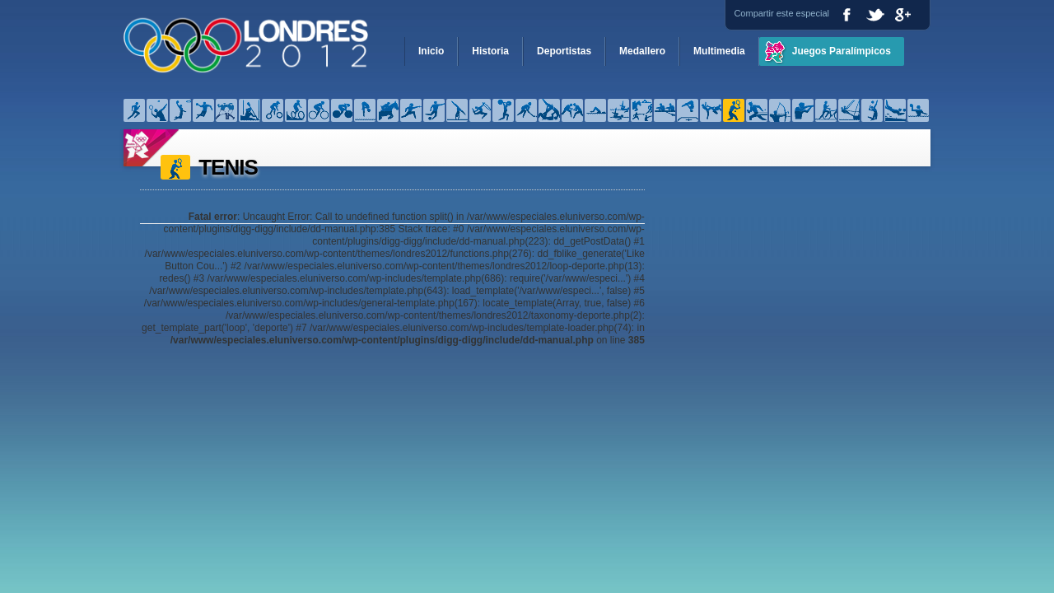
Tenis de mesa (756, 110)
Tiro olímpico (803, 110)
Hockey (526, 110)
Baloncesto (180, 110)
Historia (490, 51)
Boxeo (226, 110)
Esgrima (411, 110)
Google (903, 14)
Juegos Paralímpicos (841, 51)
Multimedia (719, 51)
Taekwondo (710, 110)
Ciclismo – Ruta (341, 110)
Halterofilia (503, 110)
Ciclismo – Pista (318, 110)
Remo (664, 110)
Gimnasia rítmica (480, 110)
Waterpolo (918, 110)
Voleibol (872, 110)
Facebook (847, 14)
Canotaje (249, 110)
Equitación (388, 110)
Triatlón (826, 110)
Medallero (642, 51)
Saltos (687, 110)
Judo (549, 110)
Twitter (875, 14)
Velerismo (849, 110)
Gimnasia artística (457, 110)
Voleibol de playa (895, 110)
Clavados (364, 110)
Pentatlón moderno (641, 110)
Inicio (431, 51)
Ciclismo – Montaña (295, 110)
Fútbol (434, 110)
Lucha (572, 110)
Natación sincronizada (618, 110)
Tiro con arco (779, 110)
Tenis (733, 110)
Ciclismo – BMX (272, 110)
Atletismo (134, 110)
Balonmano (203, 110)
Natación (595, 110)
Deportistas (564, 51)
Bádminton (157, 110)
